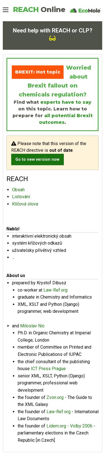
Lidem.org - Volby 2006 (69, 426)
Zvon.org (55, 397)
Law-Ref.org (55, 290)
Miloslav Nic (32, 325)
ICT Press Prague (48, 368)
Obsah (18, 189)
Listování (21, 196)
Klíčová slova (25, 204)
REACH (39, 9)
